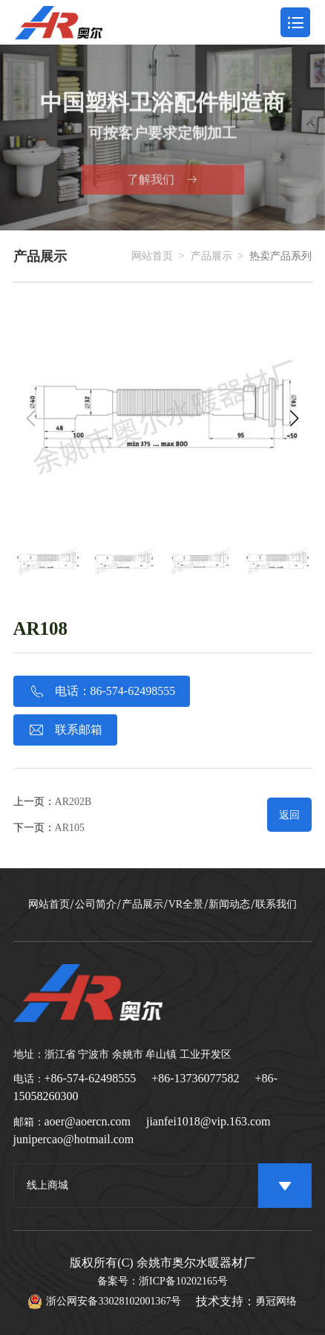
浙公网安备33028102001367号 (104, 1301)
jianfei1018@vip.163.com (208, 1121)
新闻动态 (229, 904)
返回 (289, 815)
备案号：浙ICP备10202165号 (162, 1281)
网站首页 (152, 256)
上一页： (52, 801)
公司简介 (95, 904)
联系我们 (276, 904)
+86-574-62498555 (91, 1078)
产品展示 (211, 256)
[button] (294, 418)
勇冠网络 (276, 1301)
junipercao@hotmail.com (73, 1139)
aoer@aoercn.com (88, 1121)
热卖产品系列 (280, 256)
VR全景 (185, 904)
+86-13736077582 (195, 1078)
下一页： (49, 827)
